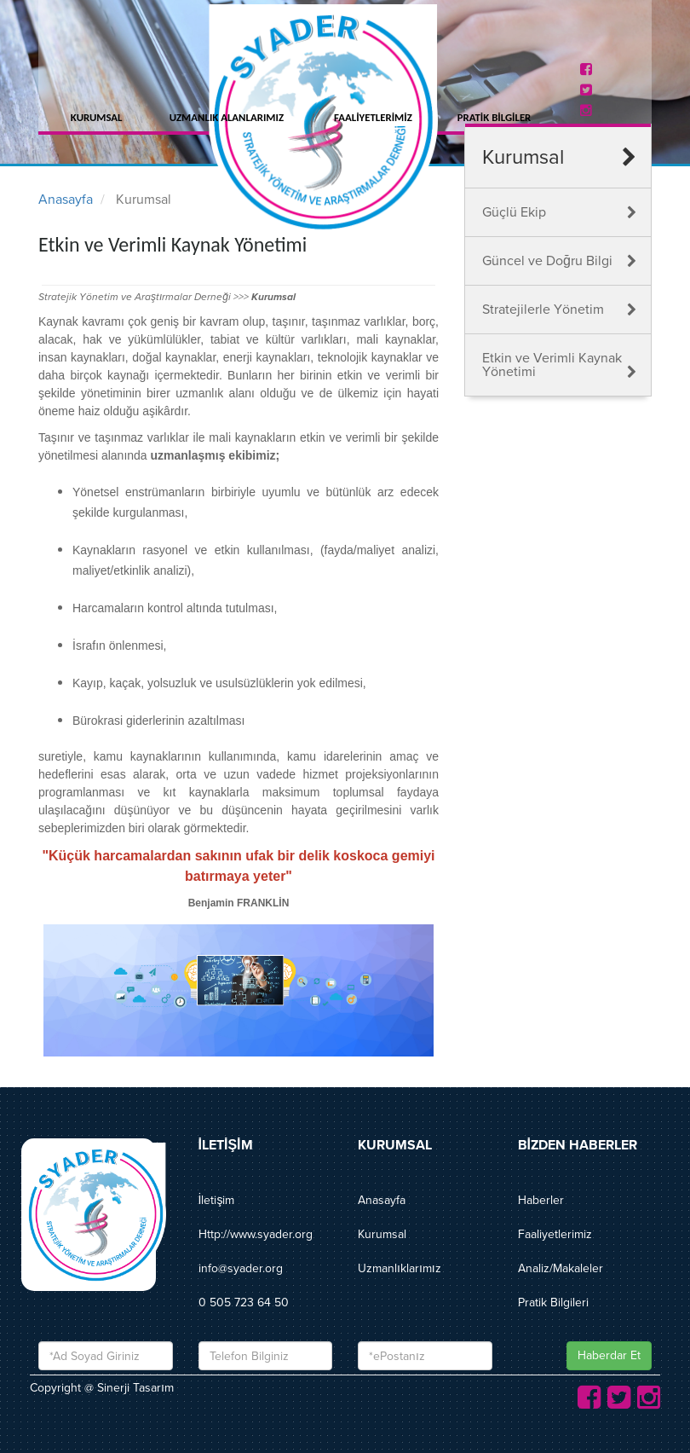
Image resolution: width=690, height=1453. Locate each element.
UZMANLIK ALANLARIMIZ (227, 117)
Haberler (541, 1200)
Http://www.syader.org (255, 1234)
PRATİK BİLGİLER (494, 117)
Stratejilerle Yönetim (543, 309)
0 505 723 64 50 (243, 1302)
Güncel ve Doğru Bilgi (547, 260)
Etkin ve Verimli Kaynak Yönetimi (552, 365)
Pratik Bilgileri (553, 1302)
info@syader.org (240, 1268)
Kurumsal (382, 1234)
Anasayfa (65, 199)
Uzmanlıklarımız (399, 1268)
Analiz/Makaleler (560, 1268)
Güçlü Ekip (514, 212)
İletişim (216, 1200)
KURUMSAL (97, 117)
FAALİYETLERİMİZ (373, 117)
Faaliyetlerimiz (555, 1234)
